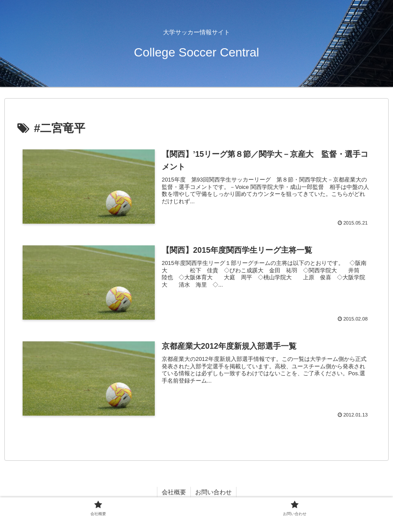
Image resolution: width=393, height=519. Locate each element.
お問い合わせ (213, 492)
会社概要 (174, 492)
